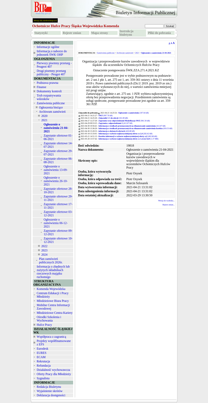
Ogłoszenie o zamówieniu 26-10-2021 (56, 181)
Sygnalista (43, 378)
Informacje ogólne (48, 47)
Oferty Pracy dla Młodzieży (54, 374)
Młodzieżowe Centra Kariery (55, 312)
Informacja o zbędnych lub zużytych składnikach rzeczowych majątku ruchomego (53, 272)
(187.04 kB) (133, 113)
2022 (44, 246)
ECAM (41, 357)
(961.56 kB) (124, 121)
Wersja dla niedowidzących (45, 20)
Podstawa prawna (47, 82)
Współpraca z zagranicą (51, 336)
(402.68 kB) (128, 136)
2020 (44, 116)
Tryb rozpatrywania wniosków (49, 97)
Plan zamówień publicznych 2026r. (51, 260)
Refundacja (44, 365)
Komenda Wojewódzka (51, 288)
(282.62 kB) (125, 134)
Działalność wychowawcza (53, 369)
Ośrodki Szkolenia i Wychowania (49, 318)
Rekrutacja (43, 361)
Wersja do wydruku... (166, 201)
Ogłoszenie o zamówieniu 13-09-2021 (56, 170)
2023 (44, 250)
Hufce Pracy (44, 324)
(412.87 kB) (115, 123)
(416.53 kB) (135, 128)
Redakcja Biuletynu (49, 386)
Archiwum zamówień (52, 111)
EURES (42, 352)
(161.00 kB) (113, 118)
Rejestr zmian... (169, 205)
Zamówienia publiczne (51, 103)
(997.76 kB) (106, 115)
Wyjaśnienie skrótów (50, 391)
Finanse (41, 87)
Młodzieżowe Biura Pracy (53, 300)
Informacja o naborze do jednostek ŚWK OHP (52, 53)
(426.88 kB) (117, 131)
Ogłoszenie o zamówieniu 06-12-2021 (56, 223)
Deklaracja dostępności (51, 395)
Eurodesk (42, 348)
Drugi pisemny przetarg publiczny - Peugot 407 (51, 72)
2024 (44, 254)
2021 (44, 120)
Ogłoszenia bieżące (51, 107)
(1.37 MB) (128, 139)
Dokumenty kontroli (49, 91)
